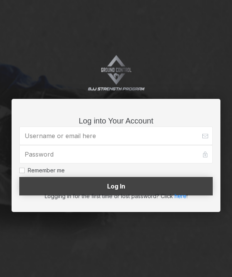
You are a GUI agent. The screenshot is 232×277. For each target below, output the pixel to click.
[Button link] (116, 186)
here (181, 196)
